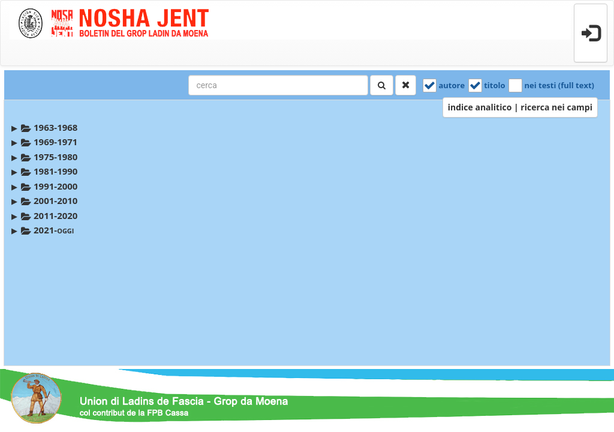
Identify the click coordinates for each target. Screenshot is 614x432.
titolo (494, 85)
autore (451, 85)
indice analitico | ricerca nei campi (520, 107)
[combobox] (278, 85)
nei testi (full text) (559, 85)
